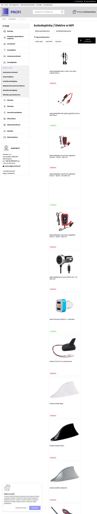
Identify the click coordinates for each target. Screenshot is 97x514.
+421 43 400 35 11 (11, 161)
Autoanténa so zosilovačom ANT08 (42, 298)
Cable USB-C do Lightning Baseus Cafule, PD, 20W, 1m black (42, 411)
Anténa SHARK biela (84, 162)
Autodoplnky (12, 19)
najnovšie (58, 41)
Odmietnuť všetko (20, 508)
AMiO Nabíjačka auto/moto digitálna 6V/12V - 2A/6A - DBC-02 (64, 119)
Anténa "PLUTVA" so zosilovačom (63, 163)
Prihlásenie (79, 1)
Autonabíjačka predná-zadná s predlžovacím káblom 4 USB (85, 299)
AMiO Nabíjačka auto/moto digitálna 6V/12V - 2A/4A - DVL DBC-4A (43, 95)
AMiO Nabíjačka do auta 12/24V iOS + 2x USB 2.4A (84, 119)
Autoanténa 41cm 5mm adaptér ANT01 (85, 223)
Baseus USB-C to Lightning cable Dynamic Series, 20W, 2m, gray (43, 374)
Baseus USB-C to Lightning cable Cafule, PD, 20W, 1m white (64, 336)
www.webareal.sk (56, 512)
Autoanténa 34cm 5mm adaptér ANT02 (43, 223)
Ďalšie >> (71, 447)
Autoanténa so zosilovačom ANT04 (84, 261)
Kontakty (39, 5)
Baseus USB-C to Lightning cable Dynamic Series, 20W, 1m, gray (84, 337)
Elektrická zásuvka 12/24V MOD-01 (62, 410)
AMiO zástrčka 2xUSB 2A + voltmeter (44, 163)
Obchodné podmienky (27, 5)
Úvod (3, 19)
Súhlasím (34, 508)
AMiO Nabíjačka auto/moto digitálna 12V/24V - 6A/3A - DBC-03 (85, 73)
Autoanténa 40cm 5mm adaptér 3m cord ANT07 (64, 224)
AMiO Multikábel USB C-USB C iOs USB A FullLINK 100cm (44, 73)
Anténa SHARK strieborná (61, 205)
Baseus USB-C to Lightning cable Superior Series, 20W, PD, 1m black (64, 373)
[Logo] (13, 12)
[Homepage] (2, 5)
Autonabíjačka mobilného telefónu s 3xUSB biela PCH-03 (63, 299)
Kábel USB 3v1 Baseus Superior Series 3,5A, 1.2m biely (84, 411)
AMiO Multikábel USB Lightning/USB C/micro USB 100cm (64, 73)
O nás (6, 5)
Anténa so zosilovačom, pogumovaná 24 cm (85, 205)
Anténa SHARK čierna (43, 204)
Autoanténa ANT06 (63, 260)
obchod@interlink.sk (12, 166)
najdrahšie (49, 41)
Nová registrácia (91, 1)
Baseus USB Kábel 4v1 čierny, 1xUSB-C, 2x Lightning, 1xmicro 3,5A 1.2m (43, 337)
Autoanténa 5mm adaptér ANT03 (42, 261)
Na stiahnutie (48, 5)
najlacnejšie (39, 41)
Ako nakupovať (14, 5)
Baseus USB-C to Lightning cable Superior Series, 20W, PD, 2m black (85, 374)
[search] (62, 12)
